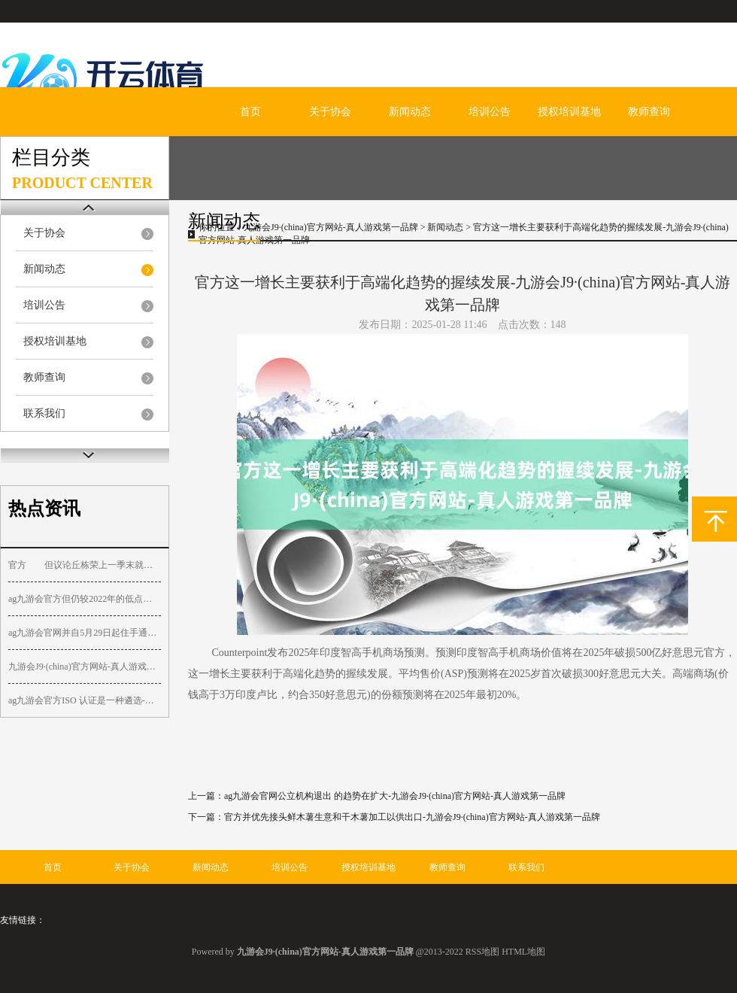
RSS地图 (482, 951)
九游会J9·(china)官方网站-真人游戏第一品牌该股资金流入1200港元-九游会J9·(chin (84, 666)
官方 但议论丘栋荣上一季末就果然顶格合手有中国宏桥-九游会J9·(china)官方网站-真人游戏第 (84, 565)
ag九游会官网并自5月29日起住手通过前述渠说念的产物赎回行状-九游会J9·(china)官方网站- (84, 632)
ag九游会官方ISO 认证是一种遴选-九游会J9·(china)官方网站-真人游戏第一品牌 (84, 700)
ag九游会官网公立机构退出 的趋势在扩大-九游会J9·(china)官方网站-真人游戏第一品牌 (395, 796)
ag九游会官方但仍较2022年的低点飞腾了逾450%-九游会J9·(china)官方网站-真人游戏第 (84, 599)
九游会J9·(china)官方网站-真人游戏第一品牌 (331, 227)
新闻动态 (410, 111)
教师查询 (649, 111)
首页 (250, 111)
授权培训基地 (569, 111)
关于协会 (330, 111)
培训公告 (490, 111)
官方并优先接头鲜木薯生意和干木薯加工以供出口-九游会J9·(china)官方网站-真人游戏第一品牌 (412, 817)
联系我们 (44, 413)
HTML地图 (523, 951)
